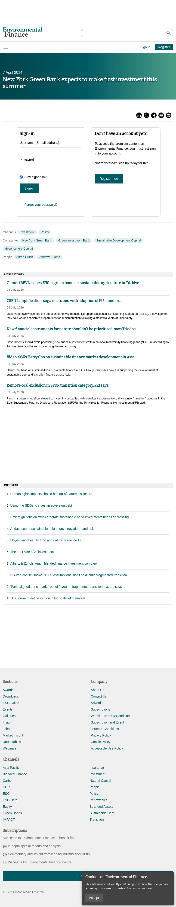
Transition (97, 819)
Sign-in (145, 47)
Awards (8, 690)
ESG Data (10, 800)
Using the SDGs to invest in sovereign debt (41, 505)
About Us (97, 690)
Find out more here (139, 888)
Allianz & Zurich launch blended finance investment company (54, 563)
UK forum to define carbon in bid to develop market (48, 598)
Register (164, 47)
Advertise (97, 703)
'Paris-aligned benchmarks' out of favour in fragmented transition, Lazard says (66, 587)
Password (27, 159)
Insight (7, 722)
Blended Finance (15, 774)
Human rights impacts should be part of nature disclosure (51, 494)
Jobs (6, 729)
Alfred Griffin (24, 257)
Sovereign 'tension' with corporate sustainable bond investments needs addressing (69, 517)
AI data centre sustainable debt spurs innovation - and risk (52, 529)
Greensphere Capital (19, 248)
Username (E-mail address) (39, 142)
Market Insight (13, 735)
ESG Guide (11, 703)
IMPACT (9, 819)
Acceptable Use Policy (107, 748)
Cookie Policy (101, 742)
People (95, 787)
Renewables (99, 800)
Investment (27, 232)
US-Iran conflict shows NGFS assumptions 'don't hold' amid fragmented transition (68, 575)
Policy (45, 232)
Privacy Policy (101, 735)
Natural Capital (100, 780)
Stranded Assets (101, 806)
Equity (7, 806)
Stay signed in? (36, 177)
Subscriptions (100, 709)
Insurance (97, 767)
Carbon (8, 780)
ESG (6, 793)
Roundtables (12, 742)
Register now (109, 178)
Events (8, 709)
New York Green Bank (37, 240)
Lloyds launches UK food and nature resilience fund (47, 540)
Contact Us (99, 696)
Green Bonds (12, 813)
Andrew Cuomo (49, 257)
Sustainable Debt (102, 813)
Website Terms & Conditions (111, 716)
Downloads (11, 696)
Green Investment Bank (74, 240)
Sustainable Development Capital (118, 240)
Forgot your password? (41, 204)
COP (6, 787)
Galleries (9, 716)
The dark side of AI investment (32, 552)
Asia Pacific (11, 767)
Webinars (9, 748)
